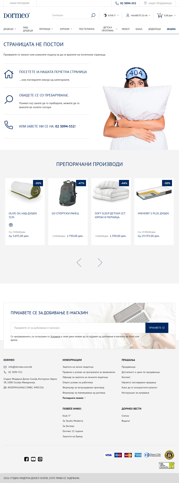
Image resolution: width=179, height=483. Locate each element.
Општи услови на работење (78, 382)
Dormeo (9, 360)
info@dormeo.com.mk (20, 366)
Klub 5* (67, 415)
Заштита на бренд (73, 436)
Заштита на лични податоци (78, 366)
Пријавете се (157, 327)
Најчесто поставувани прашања (139, 382)
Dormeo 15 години (73, 431)
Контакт (126, 377)
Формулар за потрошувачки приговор (83, 387)
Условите (55, 336)
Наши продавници (160, 3)
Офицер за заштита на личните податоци (85, 377)
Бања (139, 29)
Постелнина (86, 29)
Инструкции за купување (135, 392)
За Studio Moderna (73, 420)
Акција (171, 29)
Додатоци (154, 29)
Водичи (126, 420)
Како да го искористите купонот (139, 387)
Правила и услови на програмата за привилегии (89, 372)
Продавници (128, 366)
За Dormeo (68, 426)
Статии (125, 415)
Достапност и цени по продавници (141, 372)
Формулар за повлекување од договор (84, 392)
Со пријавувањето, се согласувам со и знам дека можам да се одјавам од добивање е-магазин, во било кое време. (75, 338)
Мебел (126, 29)
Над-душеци (28, 29)
